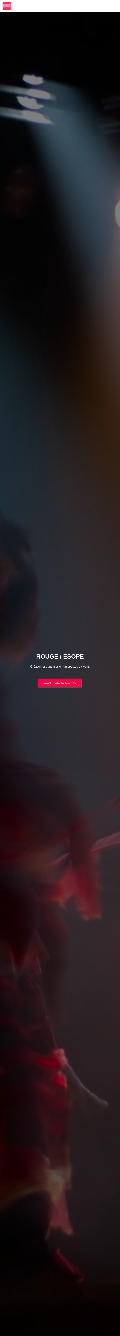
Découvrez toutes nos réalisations (60, 683)
